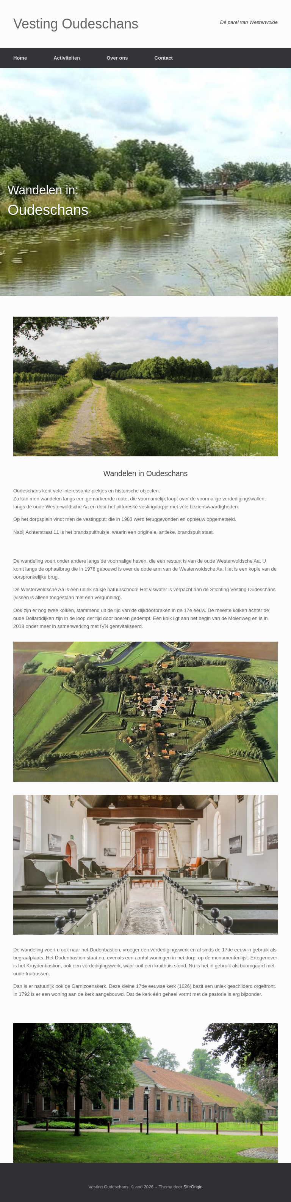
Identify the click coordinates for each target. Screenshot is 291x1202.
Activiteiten (66, 58)
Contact (164, 58)
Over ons (117, 58)
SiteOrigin (193, 1187)
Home (20, 58)
